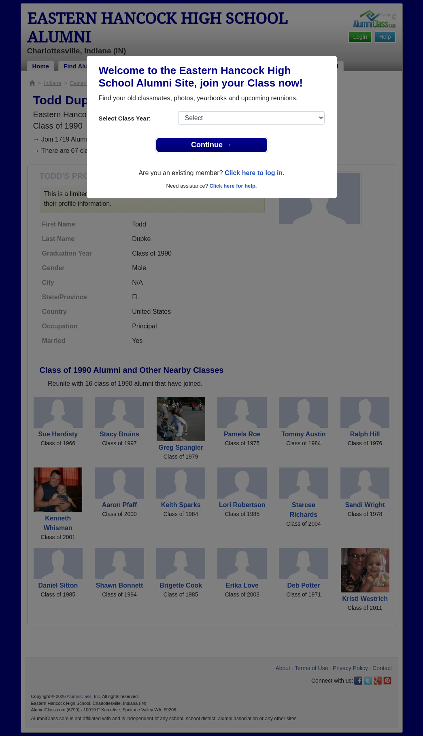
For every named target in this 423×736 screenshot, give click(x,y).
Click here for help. (233, 186)
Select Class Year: (125, 118)
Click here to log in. (255, 172)
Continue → (211, 145)
